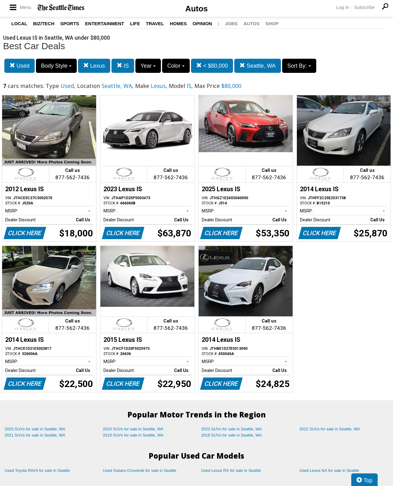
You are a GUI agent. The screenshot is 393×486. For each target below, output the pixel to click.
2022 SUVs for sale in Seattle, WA (329, 429)
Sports (69, 23)
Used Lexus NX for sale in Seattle (329, 470)
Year (148, 66)
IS (123, 65)
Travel (155, 23)
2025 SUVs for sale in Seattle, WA (35, 429)
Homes (178, 23)
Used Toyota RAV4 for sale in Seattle (37, 470)
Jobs (231, 23)
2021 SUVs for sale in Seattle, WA (35, 435)
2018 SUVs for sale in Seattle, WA (231, 435)
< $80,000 (212, 65)
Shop (271, 23)
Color (176, 66)
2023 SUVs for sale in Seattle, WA (231, 429)
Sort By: (299, 66)
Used (19, 65)
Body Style (56, 66)
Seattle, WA (257, 65)
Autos (196, 8)
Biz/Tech (43, 23)
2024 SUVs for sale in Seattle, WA (133, 429)
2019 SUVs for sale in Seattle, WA (133, 435)
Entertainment (104, 23)
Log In (342, 7)
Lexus (94, 65)
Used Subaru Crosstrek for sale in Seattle (139, 470)
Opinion (202, 23)
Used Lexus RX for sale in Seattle (231, 470)
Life (135, 23)
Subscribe (364, 7)
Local (19, 23)
